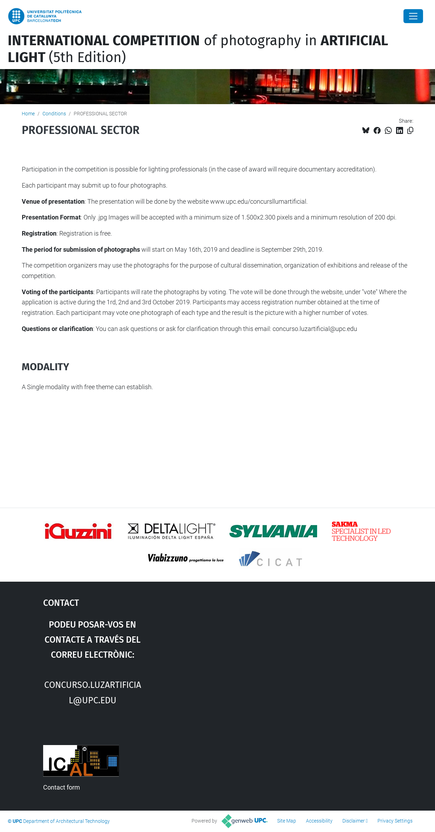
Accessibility (319, 821)
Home (28, 113)
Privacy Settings (395, 821)
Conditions (54, 113)
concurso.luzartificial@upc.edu (92, 691)
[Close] (413, 16)
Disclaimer (353, 821)
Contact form (61, 787)
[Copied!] (410, 131)
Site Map (286, 821)
